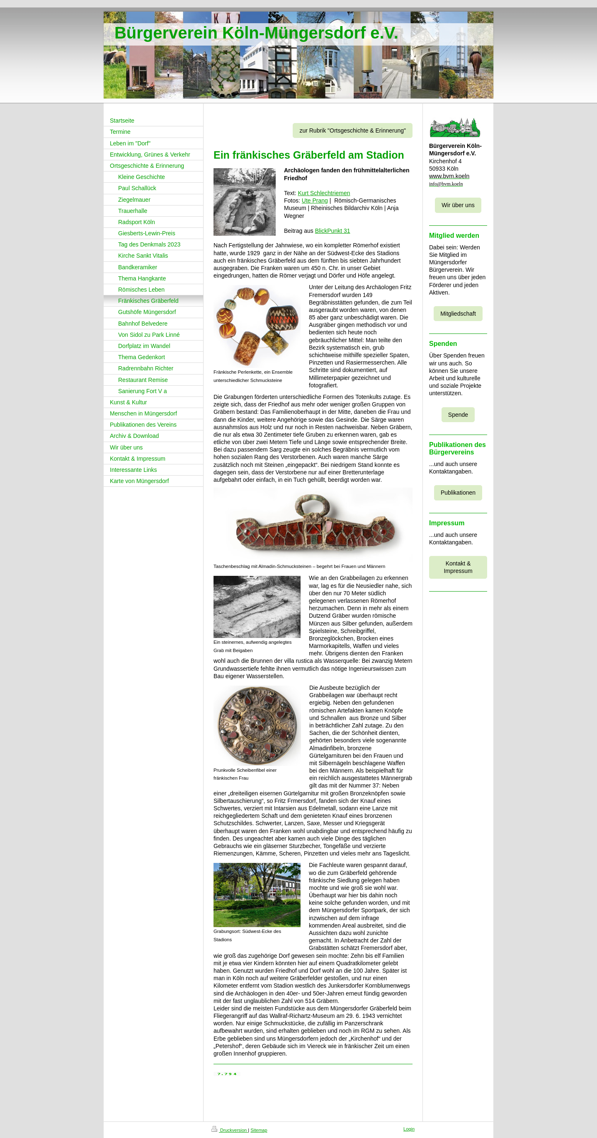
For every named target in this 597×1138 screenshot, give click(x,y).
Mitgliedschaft (458, 313)
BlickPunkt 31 (332, 230)
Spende (458, 414)
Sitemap (258, 1130)
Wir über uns (458, 205)
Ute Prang (315, 200)
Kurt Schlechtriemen (324, 193)
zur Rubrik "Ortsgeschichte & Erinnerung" (352, 130)
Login (409, 1128)
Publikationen (458, 492)
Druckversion (229, 1130)
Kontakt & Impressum (458, 567)
